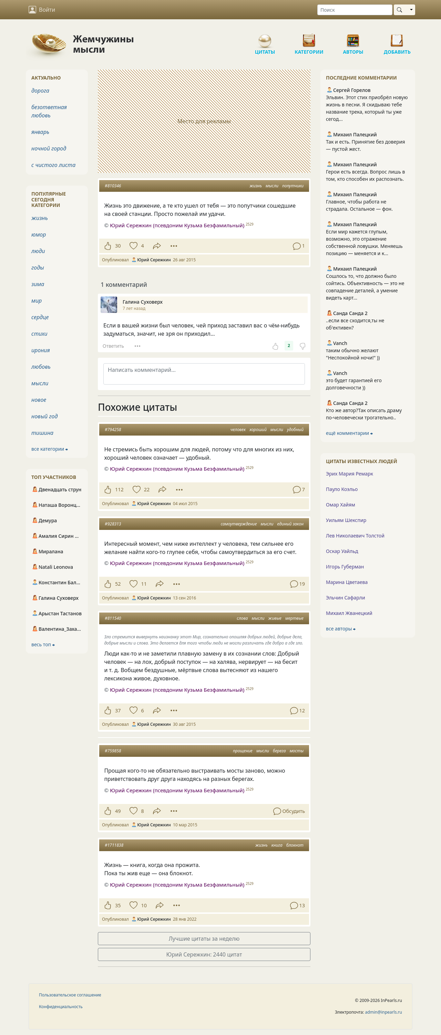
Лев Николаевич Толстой (355, 535)
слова (242, 618)
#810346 (113, 186)
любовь (41, 366)
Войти (42, 9)
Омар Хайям (340, 504)
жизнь (255, 186)
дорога (40, 90)
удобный (295, 429)
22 (147, 489)
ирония (40, 350)
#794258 (113, 429)
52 (118, 584)
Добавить (397, 38)
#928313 (113, 524)
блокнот (295, 845)
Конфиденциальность (61, 1007)
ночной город (48, 148)
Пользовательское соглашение (70, 995)
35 (118, 905)
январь (40, 132)
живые (274, 618)
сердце (40, 317)
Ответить (113, 346)
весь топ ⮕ (43, 644)
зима (37, 284)
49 (118, 811)
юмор (38, 234)
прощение (243, 751)
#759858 (113, 751)
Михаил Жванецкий (349, 613)
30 (118, 245)
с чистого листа (53, 165)
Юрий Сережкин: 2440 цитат (204, 954)
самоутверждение (239, 524)
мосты (297, 751)
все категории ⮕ (49, 449)
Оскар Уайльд (342, 551)
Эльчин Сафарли (345, 597)
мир (36, 300)
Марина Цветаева (347, 582)
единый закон (290, 524)
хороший (258, 429)
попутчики (293, 186)
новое (38, 400)
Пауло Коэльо (342, 489)
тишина (42, 433)
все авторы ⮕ (341, 628)
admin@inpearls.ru (383, 1012)
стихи (39, 333)
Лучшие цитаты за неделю (204, 938)
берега (279, 751)
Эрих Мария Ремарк (349, 473)
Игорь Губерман (345, 566)
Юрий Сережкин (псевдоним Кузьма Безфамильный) (177, 468)
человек (238, 429)
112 (119, 489)
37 (118, 710)
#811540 (113, 618)
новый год (44, 416)
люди (38, 251)
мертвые (294, 618)
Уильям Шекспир (346, 520)
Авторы (353, 38)
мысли (272, 186)
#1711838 (114, 845)
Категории (309, 38)
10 (143, 905)
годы (37, 267)
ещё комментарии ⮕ (349, 433)
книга (277, 845)
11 (143, 584)
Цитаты (265, 38)
